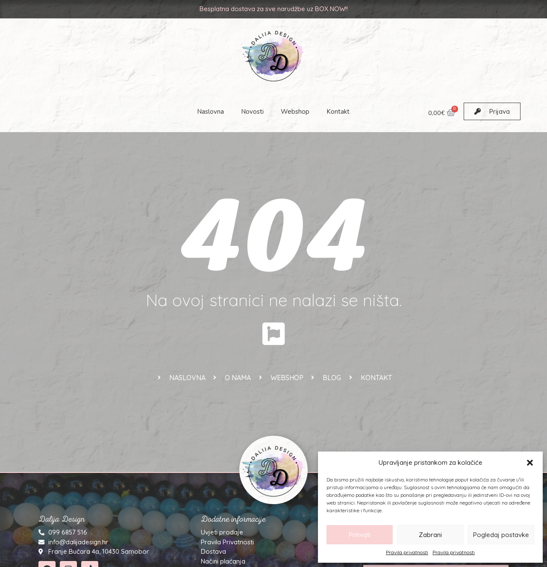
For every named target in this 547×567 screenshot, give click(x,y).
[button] (530, 462)
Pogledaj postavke (501, 535)
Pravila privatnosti (407, 552)
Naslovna (210, 111)
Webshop (295, 111)
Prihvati (360, 535)
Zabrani (430, 535)
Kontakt (338, 111)
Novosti (252, 111)
